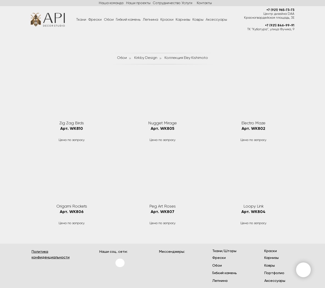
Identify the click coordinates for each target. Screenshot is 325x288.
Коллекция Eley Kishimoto (186, 58)
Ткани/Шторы (224, 251)
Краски (166, 20)
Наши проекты (138, 3)
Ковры (197, 20)
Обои (109, 20)
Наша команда (111, 3)
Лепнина (150, 20)
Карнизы (183, 20)
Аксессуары (216, 20)
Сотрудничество (166, 3)
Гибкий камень (128, 20)
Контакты (204, 3)
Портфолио (274, 273)
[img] (105, 276)
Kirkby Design (145, 58)
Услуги (187, 3)
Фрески (95, 20)
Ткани (81, 20)
